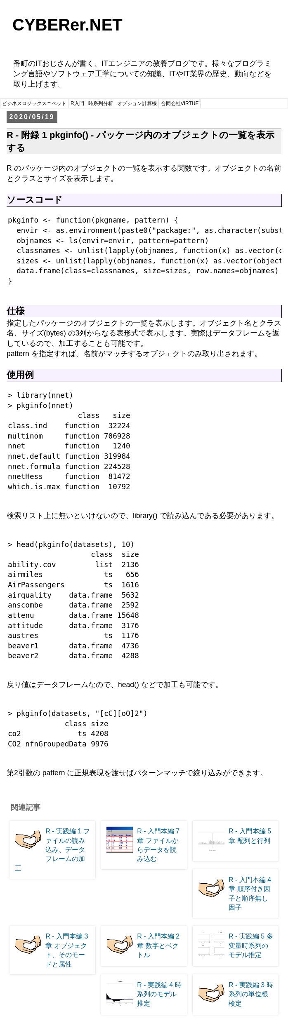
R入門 (77, 103)
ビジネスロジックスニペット (34, 103)
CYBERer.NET (67, 25)
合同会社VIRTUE (180, 103)
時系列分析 (100, 103)
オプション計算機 (137, 103)
